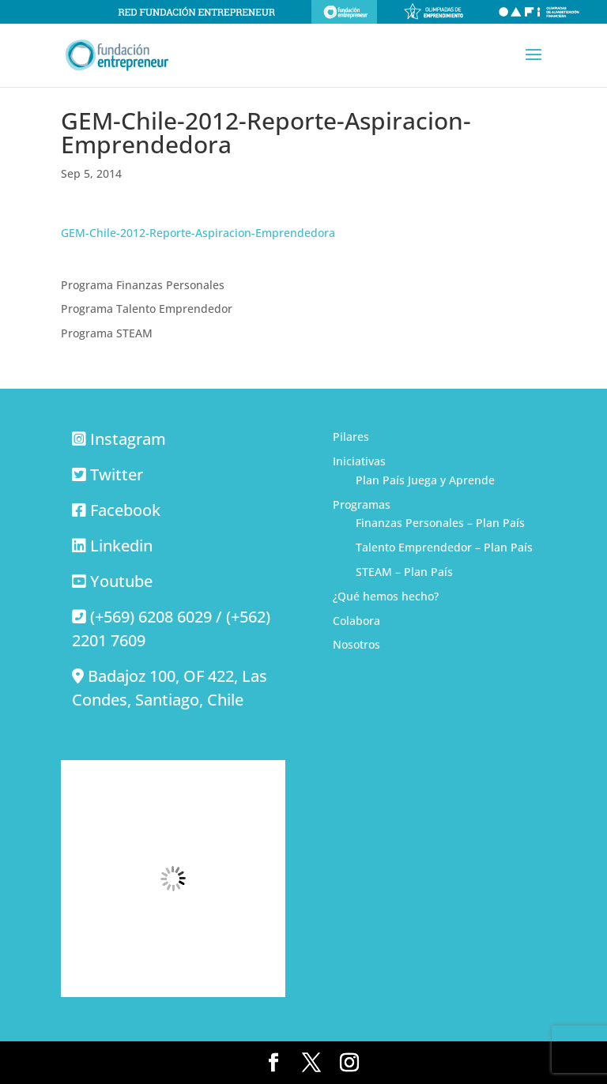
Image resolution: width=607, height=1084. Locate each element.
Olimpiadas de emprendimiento (434, 12)
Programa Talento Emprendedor (146, 308)
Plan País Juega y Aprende (425, 479)
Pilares (351, 436)
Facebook (125, 510)
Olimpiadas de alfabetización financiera (539, 12)
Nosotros (356, 644)
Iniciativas (359, 461)
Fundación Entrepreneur (344, 12)
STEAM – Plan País (404, 571)
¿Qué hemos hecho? (386, 596)
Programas (361, 504)
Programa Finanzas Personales (142, 284)
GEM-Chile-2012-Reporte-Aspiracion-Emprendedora (198, 232)
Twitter (116, 474)
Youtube (121, 581)
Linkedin (121, 545)
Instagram (128, 439)
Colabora (356, 620)
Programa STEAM (107, 333)
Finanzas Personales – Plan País (440, 522)
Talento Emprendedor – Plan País (444, 547)
